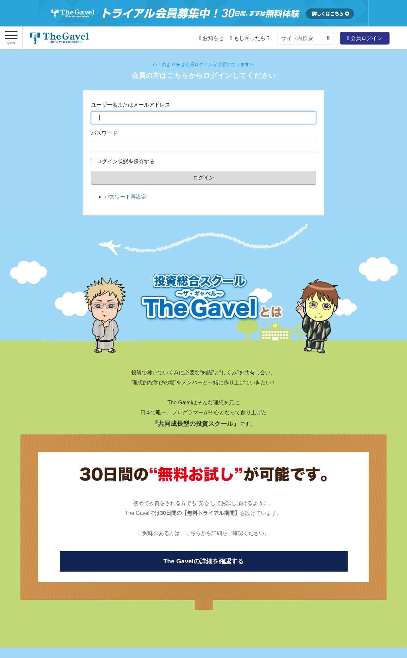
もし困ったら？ (250, 38)
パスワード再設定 (125, 197)
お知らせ (211, 38)
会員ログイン (364, 38)
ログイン (203, 177)
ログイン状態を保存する (126, 161)
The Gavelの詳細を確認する (203, 561)
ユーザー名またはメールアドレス (130, 105)
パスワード (104, 133)
